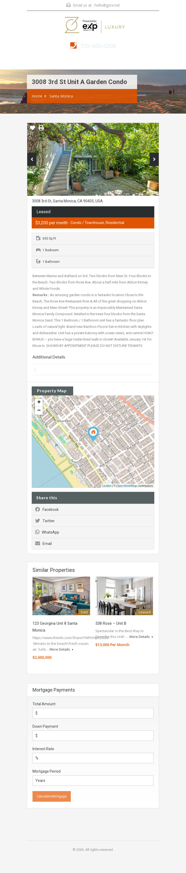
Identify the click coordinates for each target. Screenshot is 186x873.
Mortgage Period (46, 771)
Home (37, 96)
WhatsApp (47, 532)
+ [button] (39, 403)
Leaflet (107, 485)
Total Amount (43, 704)
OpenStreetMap (127, 485)
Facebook (47, 509)
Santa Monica (61, 96)
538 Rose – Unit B (110, 623)
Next (154, 159)
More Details (61, 649)
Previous (31, 159)
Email (43, 543)
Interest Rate (43, 749)
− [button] (39, 411)
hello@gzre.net (107, 5)
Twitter (45, 521)
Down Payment (45, 726)
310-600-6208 (98, 45)
